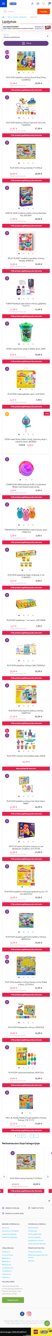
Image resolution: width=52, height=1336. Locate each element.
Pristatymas (32, 1231)
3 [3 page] (23, 1136)
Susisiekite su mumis (35, 1240)
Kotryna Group (7, 1255)
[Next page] (36, 1136)
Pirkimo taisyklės (34, 1237)
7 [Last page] (31, 1136)
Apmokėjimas (33, 1228)
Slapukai (31, 1261)
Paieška (43, 11)
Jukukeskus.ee (7, 1268)
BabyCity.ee (6, 1265)
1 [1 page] (15, 1136)
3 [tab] (28, 72)
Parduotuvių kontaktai (10, 1231)
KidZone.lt (6, 1252)
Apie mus (5, 1228)
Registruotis (12, 1300)
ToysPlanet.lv (7, 1271)
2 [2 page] (19, 1136)
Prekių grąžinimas (34, 1234)
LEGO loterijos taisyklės (37, 1244)
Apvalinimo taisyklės (9, 1237)
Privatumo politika (35, 1252)
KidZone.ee (6, 1274)
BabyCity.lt (6, 1258)
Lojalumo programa (9, 1234)
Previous (4, 1176)
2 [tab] (23, 72)
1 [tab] (19, 72)
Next (48, 1176)
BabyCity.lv (6, 1261)
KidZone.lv (6, 1277)
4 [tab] (33, 72)
